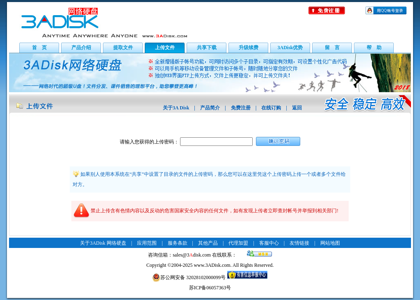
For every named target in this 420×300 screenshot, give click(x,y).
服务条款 (177, 243)
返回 (297, 108)
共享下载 (207, 47)
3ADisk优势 (290, 47)
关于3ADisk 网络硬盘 (103, 243)
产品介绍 (81, 47)
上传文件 (165, 47)
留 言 (332, 47)
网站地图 (330, 243)
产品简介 (210, 108)
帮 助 (374, 47)
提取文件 (123, 47)
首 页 (39, 47)
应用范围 (147, 243)
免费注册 (241, 108)
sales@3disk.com (192, 255)
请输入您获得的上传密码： (149, 142)
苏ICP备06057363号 (210, 288)
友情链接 (299, 243)
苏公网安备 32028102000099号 (189, 277)
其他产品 (208, 243)
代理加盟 (238, 243)
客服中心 (269, 243)
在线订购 (271, 108)
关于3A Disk (176, 108)
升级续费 (248, 47)
